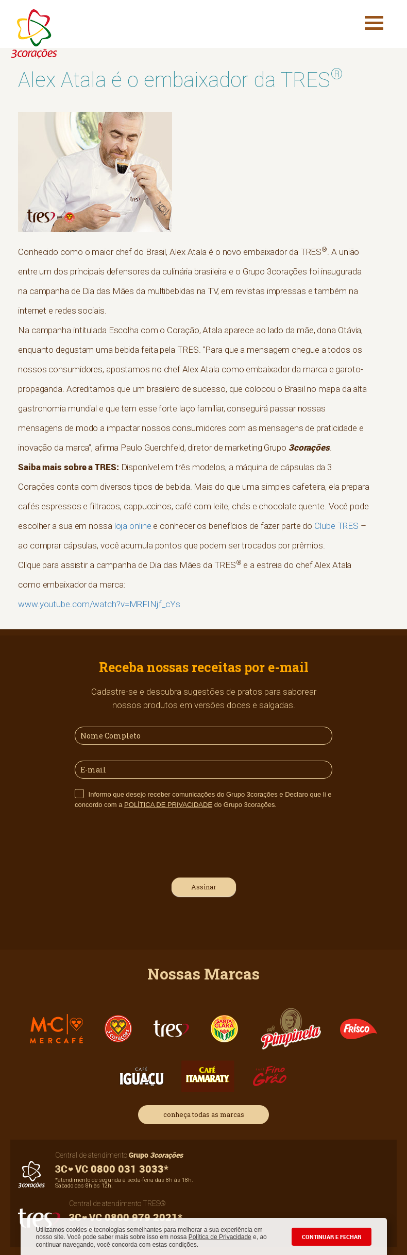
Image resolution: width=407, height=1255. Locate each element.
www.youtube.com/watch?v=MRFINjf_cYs (99, 604)
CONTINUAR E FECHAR (331, 1237)
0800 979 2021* (125, 1217)
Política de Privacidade (220, 1237)
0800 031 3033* (111, 1169)
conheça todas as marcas (203, 1114)
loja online (132, 525)
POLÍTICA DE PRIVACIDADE (168, 805)
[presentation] (153, 842)
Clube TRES (336, 525)
